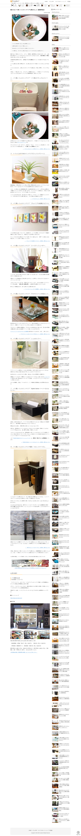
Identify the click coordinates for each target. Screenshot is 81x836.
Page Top (78, 833)
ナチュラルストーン (21, 142)
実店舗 (69, 1)
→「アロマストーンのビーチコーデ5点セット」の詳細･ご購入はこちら (34, 334)
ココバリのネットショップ (60, 1)
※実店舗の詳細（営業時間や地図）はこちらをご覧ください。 (24, 652)
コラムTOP (51, 1)
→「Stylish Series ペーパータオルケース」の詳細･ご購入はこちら (35, 442)
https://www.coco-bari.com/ (16, 598)
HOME (46, 1)
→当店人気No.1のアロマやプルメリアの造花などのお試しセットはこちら (30, 564)
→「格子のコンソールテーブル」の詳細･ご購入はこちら (37, 547)
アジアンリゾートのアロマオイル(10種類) (19, 331)
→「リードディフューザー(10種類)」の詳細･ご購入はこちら (37, 289)
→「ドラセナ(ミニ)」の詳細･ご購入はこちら (40, 198)
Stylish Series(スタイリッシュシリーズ (21, 438)
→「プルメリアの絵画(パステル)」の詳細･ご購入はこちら (37, 240)
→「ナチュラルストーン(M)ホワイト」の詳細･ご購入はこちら (36, 148)
